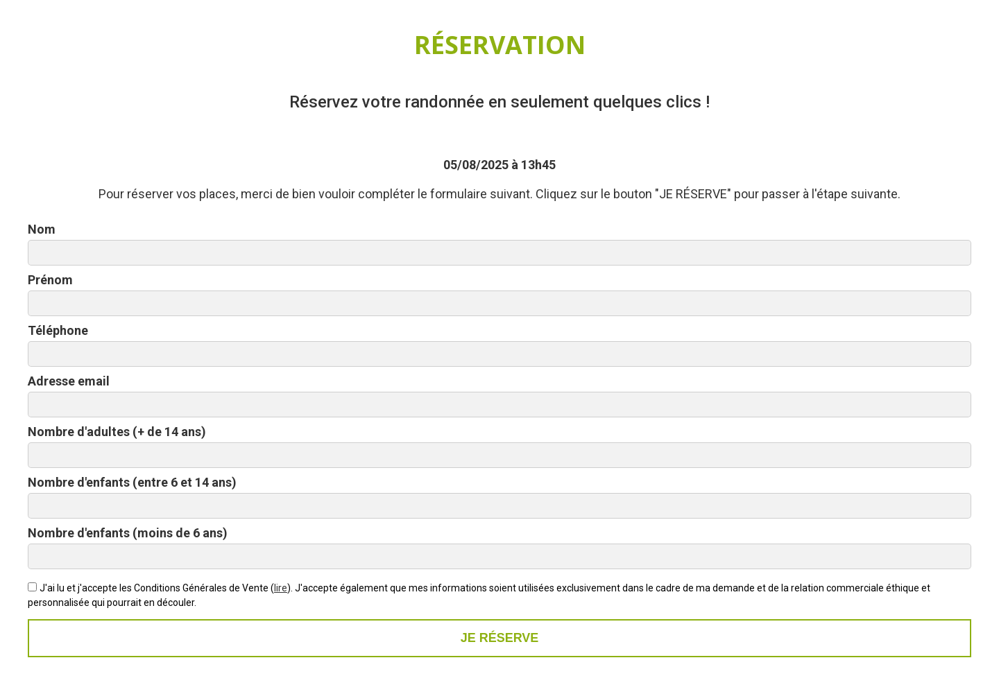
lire (280, 587)
